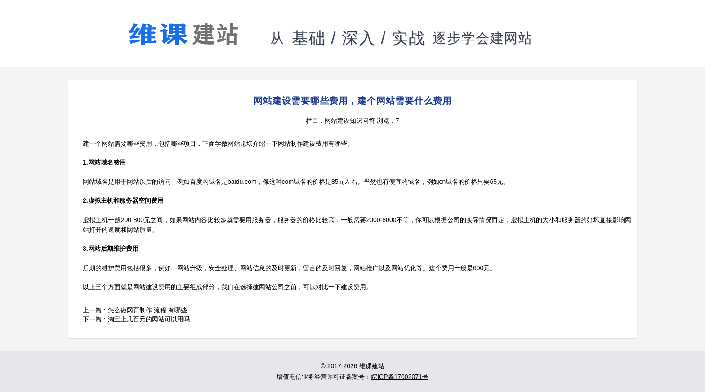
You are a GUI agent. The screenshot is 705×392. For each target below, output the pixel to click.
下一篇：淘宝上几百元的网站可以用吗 (136, 319)
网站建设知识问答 (350, 120)
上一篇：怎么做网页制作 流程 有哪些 (135, 310)
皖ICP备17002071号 (399, 376)
